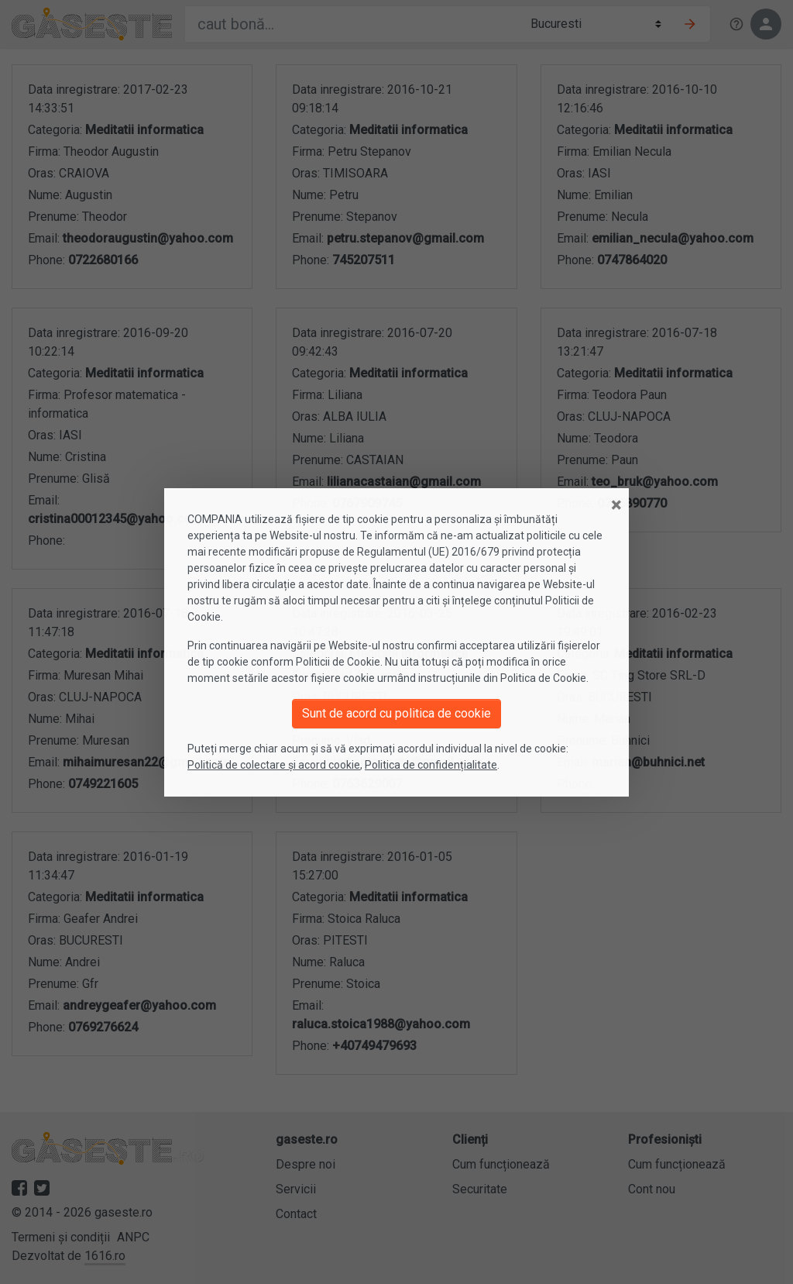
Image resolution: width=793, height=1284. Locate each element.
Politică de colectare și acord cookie (273, 765)
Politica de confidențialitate (431, 765)
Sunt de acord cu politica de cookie (396, 713)
